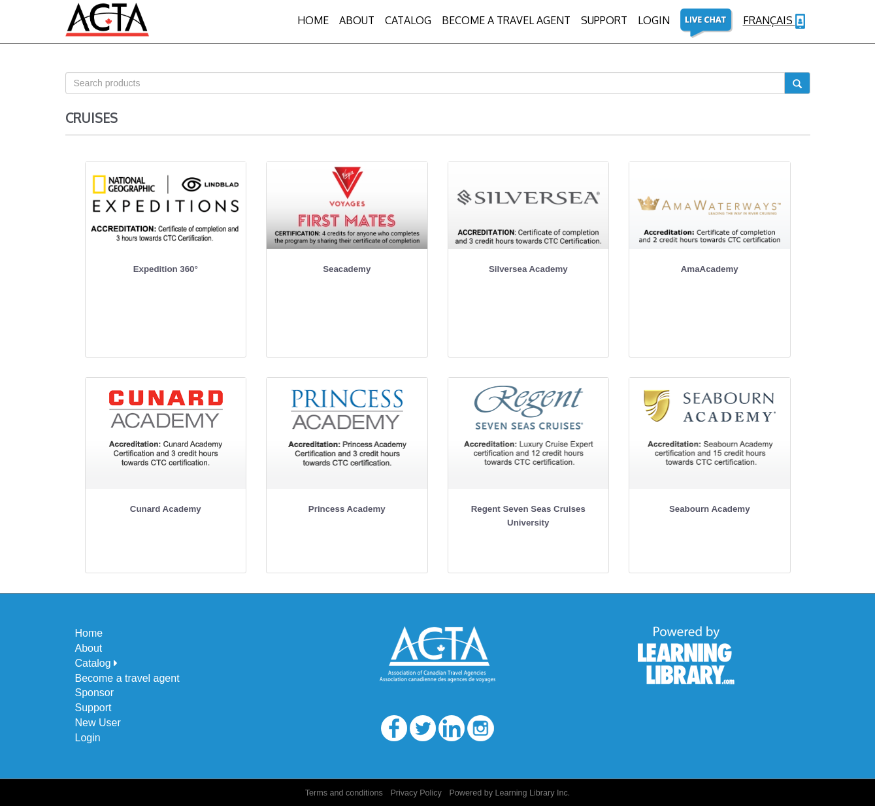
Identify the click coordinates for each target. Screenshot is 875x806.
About (356, 20)
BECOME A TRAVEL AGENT (506, 20)
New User (98, 722)
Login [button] (654, 20)
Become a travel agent (127, 678)
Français (774, 21)
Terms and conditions (344, 793)
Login (88, 737)
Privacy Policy (415, 793)
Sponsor (94, 692)
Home (313, 20)
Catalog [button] (96, 663)
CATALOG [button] (408, 20)
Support (604, 20)
